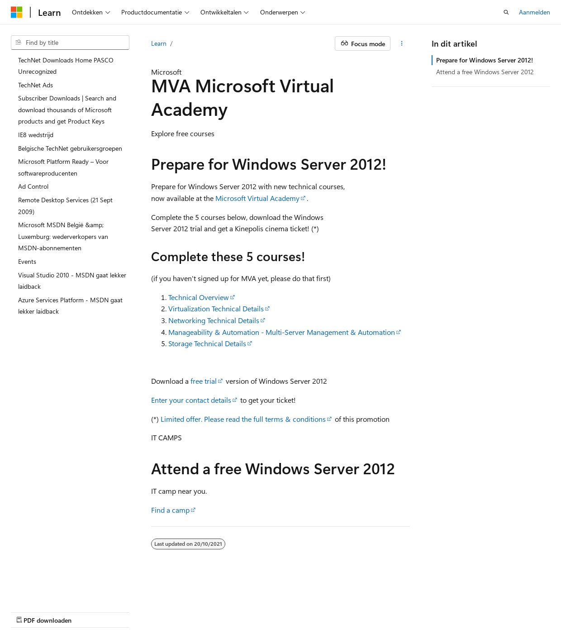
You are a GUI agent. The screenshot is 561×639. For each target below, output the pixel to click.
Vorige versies (77, 611)
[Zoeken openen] (506, 12)
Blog (113, 611)
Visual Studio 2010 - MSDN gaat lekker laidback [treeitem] (72, 281)
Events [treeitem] (27, 261)
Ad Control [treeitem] (33, 186)
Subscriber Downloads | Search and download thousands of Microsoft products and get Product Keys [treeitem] (67, 109)
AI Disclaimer (29, 611)
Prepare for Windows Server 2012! (484, 60)
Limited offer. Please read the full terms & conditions (243, 419)
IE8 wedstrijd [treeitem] (35, 134)
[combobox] (70, 42)
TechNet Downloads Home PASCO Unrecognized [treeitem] (66, 66)
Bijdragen (149, 611)
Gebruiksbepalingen (237, 611)
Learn (158, 43)
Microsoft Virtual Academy (257, 198)
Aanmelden (534, 12)
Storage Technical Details (207, 343)
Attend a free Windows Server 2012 (485, 71)
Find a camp (170, 510)
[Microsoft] (17, 12)
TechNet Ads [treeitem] (35, 85)
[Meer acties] (402, 43)
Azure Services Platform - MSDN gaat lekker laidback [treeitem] (70, 306)
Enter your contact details (191, 400)
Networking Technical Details (213, 320)
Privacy (183, 611)
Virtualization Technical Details (216, 308)
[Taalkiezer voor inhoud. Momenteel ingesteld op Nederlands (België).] (48, 589)
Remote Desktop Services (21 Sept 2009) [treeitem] (65, 206)
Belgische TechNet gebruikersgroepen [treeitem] (70, 148)
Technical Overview (198, 297)
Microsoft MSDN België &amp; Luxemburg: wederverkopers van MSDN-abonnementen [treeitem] (63, 236)
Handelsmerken (297, 611)
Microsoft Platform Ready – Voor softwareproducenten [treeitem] (63, 167)
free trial (203, 381)
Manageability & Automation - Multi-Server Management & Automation (281, 332)
